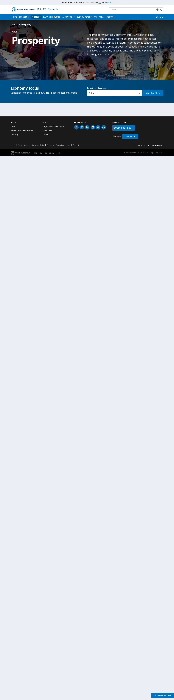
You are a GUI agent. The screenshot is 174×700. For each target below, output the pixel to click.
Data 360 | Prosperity (47, 9)
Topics (45, 134)
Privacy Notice (23, 145)
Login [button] (159, 17)
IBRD (35, 153)
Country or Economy (97, 88)
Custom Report (84, 17)
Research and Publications (22, 130)
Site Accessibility (38, 145)
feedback (109, 2)
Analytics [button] (67, 17)
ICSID (58, 153)
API (95, 17)
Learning (14, 134)
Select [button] (92, 93)
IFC (46, 153)
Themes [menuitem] (35, 17)
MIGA (51, 153)
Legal (13, 145)
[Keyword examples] (136, 9)
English (129, 136)
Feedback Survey (162, 695)
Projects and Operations (53, 126)
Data (13, 126)
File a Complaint (155, 145)
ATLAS (102, 17)
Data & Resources (51, 17)
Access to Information (55, 145)
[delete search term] (158, 9)
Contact (76, 145)
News (44, 122)
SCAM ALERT (141, 145)
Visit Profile (152, 93)
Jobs (68, 145)
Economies (24, 17)
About (110, 17)
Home (14, 17)
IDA (41, 153)
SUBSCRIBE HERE (122, 128)
